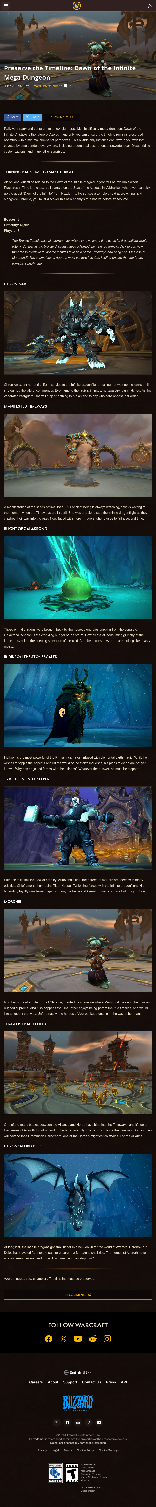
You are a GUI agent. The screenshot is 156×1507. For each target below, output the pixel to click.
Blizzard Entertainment (46, 86)
